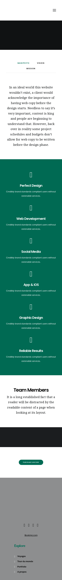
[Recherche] (42, 10)
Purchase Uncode (31, 462)
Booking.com (31, 535)
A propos (21, 572)
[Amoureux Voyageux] (12, 10)
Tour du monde (25, 561)
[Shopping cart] (45, 10)
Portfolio (21, 566)
